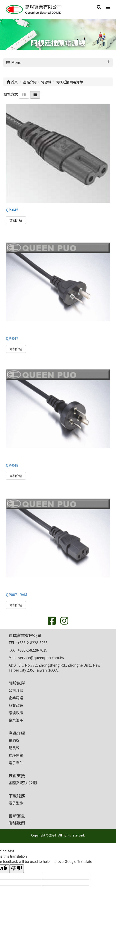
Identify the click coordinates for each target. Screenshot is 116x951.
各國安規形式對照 (23, 782)
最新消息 (17, 816)
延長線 (14, 747)
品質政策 (16, 705)
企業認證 (16, 697)
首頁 (12, 82)
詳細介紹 (16, 220)
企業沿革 (16, 720)
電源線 (14, 740)
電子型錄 (16, 803)
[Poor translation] (16, 868)
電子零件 (16, 762)
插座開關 (16, 755)
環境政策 (16, 712)
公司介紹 (16, 690)
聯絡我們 (17, 823)
